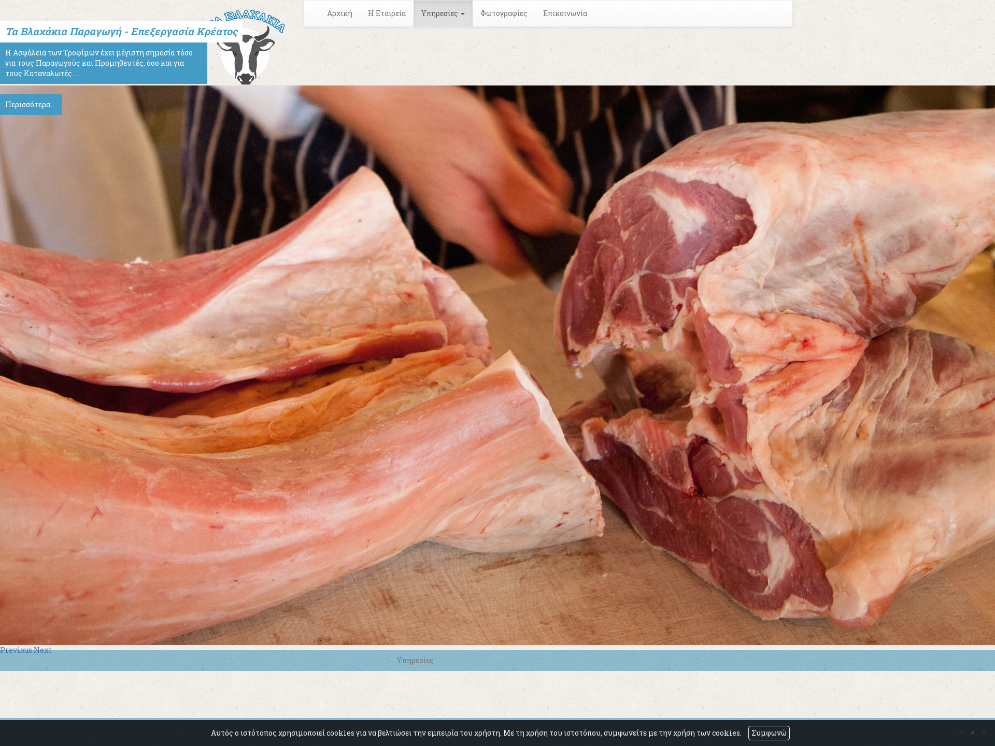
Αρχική (339, 13)
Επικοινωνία (565, 13)
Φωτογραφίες (504, 13)
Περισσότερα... (30, 104)
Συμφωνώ (769, 733)
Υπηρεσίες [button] (443, 13)
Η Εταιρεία (387, 13)
